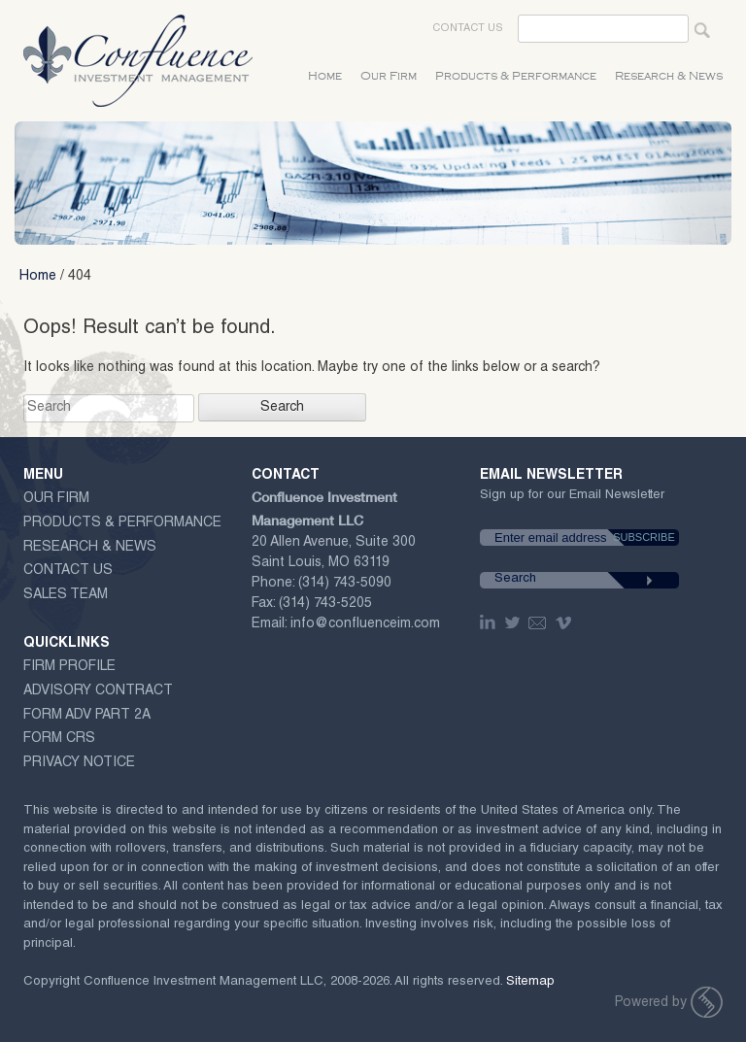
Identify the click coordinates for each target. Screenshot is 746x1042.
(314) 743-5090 (344, 583)
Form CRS (59, 739)
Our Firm (388, 76)
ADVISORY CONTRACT (98, 691)
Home (325, 76)
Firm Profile (69, 667)
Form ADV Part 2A (87, 716)
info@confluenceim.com (365, 624)
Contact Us (467, 28)
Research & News (669, 76)
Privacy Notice (79, 763)
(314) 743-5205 (325, 604)
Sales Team (65, 595)
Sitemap (530, 982)
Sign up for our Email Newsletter (572, 499)
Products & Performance (515, 76)
